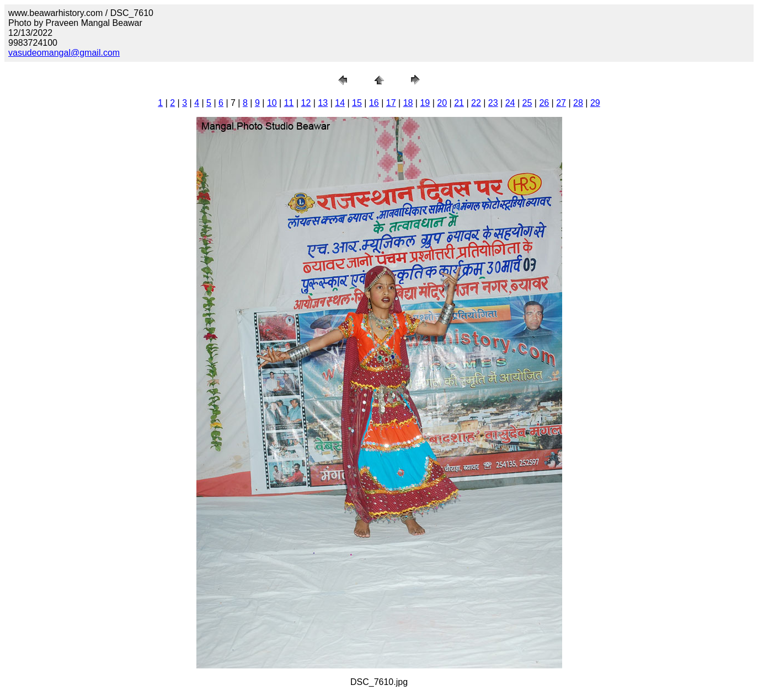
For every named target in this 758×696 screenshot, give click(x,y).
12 (306, 103)
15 (357, 103)
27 (561, 103)
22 (476, 103)
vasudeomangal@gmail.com (64, 52)
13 (323, 103)
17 (391, 103)
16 (374, 103)
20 (442, 103)
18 (408, 103)
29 (595, 103)
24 (510, 103)
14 (340, 103)
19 (425, 103)
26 (544, 103)
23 (493, 103)
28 (578, 103)
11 (289, 103)
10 (272, 103)
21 (459, 103)
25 (527, 103)
